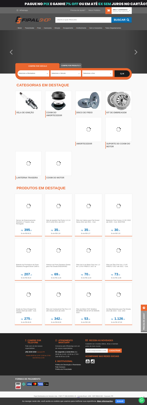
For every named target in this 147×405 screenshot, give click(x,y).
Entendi (120, 401)
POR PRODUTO (70, 65)
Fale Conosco (60, 369)
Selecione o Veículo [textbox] (59, 74)
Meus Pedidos (94, 10)
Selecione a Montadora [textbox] (27, 74)
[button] (11, 52)
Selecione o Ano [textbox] (89, 74)
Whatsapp (22, 10)
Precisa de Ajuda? (77, 10)
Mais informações (105, 401)
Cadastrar (114, 352)
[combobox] (33, 73)
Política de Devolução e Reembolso (68, 366)
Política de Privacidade (63, 371)
